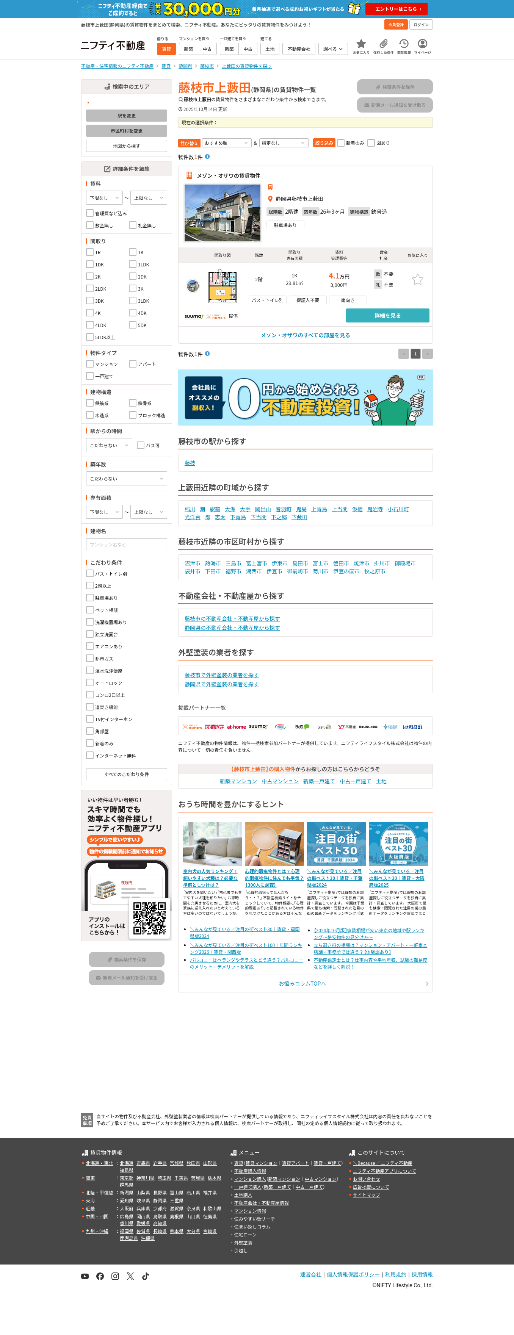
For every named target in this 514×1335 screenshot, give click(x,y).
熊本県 (176, 1231)
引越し (241, 1250)
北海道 (126, 1163)
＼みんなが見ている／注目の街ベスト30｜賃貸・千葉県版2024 (334, 878)
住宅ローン (245, 1234)
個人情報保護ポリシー (353, 1274)
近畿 (90, 1208)
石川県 (193, 1192)
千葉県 (181, 1177)
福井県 (210, 1192)
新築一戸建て (319, 781)
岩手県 (160, 1163)
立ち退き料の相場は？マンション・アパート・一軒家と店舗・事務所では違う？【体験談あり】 (371, 948)
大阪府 (126, 1208)
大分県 (193, 1231)
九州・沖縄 (97, 1231)
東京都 (126, 1177)
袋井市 (193, 571)
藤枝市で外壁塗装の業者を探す (222, 675)
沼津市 (193, 563)
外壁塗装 (243, 1242)
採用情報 (422, 1274)
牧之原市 (375, 571)
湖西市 (254, 571)
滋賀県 (176, 1208)
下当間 (258, 517)
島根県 (176, 1216)
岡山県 (143, 1216)
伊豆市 (274, 571)
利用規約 (395, 1274)
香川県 (126, 1223)
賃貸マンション (261, 1163)
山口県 (193, 1216)
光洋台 (193, 517)
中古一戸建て (355, 781)
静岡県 (160, 1200)
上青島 (319, 509)
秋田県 (193, 1163)
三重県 (176, 1200)
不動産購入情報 (250, 1171)
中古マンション (280, 781)
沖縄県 (148, 1238)
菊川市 (321, 571)
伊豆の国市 (346, 571)
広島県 (126, 1216)
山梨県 (143, 1192)
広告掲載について (371, 1186)
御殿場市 (405, 563)
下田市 (213, 571)
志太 (220, 517)
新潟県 (126, 1192)
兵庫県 (143, 1208)
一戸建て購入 (248, 1186)
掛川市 (382, 563)
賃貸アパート (295, 1163)
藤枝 (190, 462)
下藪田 (299, 517)
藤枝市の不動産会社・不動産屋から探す (232, 618)
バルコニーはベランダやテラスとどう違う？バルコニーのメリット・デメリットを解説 (246, 963)
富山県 (176, 1192)
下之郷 (279, 517)
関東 (90, 1177)
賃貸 (238, 1163)
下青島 (238, 517)
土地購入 (243, 1194)
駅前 (215, 509)
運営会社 (310, 1274)
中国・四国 (97, 1216)
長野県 (160, 1192)
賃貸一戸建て (327, 1163)
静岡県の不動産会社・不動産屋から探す (232, 627)
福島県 (126, 1169)
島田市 (300, 563)
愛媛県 (143, 1223)
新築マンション (238, 781)
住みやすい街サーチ (254, 1218)
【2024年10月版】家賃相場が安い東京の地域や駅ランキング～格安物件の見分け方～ (369, 933)
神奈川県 (145, 1177)
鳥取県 (160, 1216)
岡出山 (263, 509)
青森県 (143, 1163)
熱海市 (213, 563)
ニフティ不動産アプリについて (384, 1171)
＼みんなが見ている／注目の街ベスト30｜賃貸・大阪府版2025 (397, 878)
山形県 (210, 1163)
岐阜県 (143, 1200)
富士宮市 (256, 563)
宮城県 (176, 1163)
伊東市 (280, 563)
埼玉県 (164, 1177)
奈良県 (193, 1208)
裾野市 (233, 571)
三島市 (233, 563)
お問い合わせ (366, 1178)
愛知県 (126, 1200)
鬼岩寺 (375, 509)
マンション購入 (250, 1178)
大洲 (230, 509)
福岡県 (126, 1231)
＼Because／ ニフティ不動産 (382, 1163)
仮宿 (357, 509)
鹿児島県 (129, 1238)
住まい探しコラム (252, 1226)
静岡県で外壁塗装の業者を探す (222, 684)
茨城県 (198, 1177)
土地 (381, 781)
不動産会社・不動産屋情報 (261, 1202)
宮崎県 (210, 1231)
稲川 (190, 509)
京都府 (160, 1208)
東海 (90, 1200)
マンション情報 (250, 1210)
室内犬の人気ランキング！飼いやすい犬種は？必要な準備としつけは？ (210, 878)
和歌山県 (212, 1208)
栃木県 (214, 1177)
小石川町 (398, 509)
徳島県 (210, 1216)
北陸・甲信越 (99, 1192)
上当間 (340, 509)
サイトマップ (366, 1194)
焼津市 (362, 563)
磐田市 (341, 563)
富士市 (321, 563)
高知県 (160, 1223)
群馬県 (126, 1184)
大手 (245, 509)
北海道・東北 (99, 1163)
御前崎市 (297, 571)
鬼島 (301, 509)
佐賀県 (143, 1231)
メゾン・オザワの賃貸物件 (228, 175)
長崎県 (160, 1231)
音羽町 (283, 509)
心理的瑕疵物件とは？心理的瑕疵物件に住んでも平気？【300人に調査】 (274, 878)
